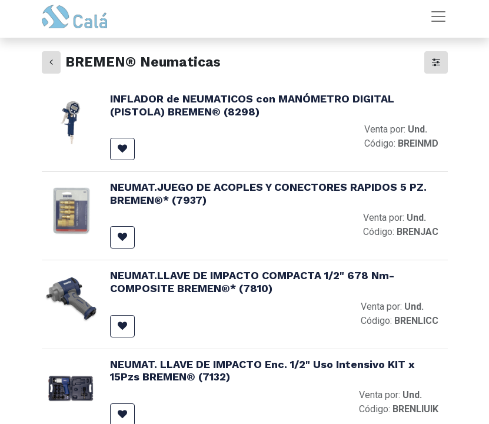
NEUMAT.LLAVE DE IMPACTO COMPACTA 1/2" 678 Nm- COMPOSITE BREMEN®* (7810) (252, 281)
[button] (122, 149)
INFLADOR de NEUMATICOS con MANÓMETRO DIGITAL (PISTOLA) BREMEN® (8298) (252, 105)
